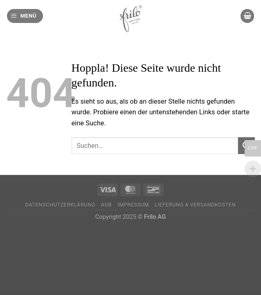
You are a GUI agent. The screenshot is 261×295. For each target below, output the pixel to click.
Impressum (133, 205)
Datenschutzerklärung (60, 205)
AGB (106, 205)
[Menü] (25, 16)
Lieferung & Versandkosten (195, 205)
